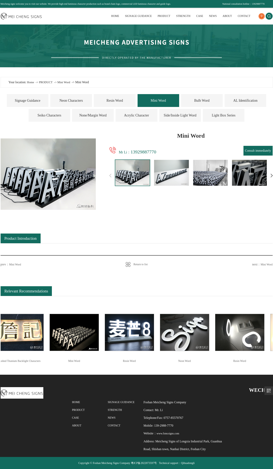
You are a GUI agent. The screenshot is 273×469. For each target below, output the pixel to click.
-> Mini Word (61, 82)
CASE (199, 16)
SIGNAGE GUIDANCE (138, 16)
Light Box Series (223, 115)
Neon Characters (71, 100)
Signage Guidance (27, 100)
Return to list (137, 264)
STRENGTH (183, 16)
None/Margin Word (92, 115)
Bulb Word (201, 100)
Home (30, 82)
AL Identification (245, 100)
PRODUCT (164, 16)
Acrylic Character (136, 115)
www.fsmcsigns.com (168, 433)
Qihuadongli (188, 463)
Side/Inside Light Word (180, 115)
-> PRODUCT (43, 82)
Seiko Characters (49, 115)
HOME (115, 16)
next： (256, 264)
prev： (5, 264)
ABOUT (227, 16)
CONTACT (244, 16)
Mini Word (15, 264)
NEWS (213, 16)
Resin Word (114, 100)
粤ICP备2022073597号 (144, 463)
